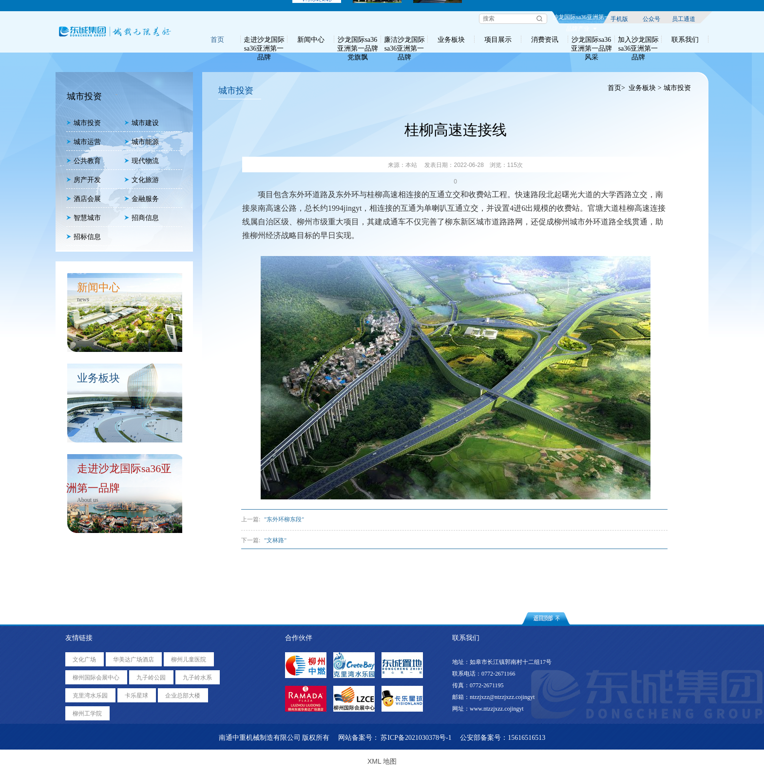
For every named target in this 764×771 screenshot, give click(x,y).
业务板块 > (645, 88)
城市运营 (83, 142)
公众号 (651, 18)
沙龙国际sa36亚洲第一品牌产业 (581, 18)
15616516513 (526, 737)
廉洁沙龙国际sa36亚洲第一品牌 (404, 39)
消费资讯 (544, 39)
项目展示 (498, 39)
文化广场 (84, 659)
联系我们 (685, 39)
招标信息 (83, 236)
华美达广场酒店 (133, 659)
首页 (217, 39)
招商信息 (141, 217)
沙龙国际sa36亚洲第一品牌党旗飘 (357, 39)
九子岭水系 (197, 677)
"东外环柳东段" (284, 519)
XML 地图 (382, 761)
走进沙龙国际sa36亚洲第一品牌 (264, 39)
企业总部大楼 (182, 695)
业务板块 (451, 39)
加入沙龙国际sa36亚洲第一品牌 (638, 39)
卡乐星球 (136, 695)
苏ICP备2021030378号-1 (416, 737)
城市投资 (83, 123)
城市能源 (141, 142)
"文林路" (275, 540)
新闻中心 (311, 39)
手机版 (619, 18)
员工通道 (683, 18)
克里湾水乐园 (90, 695)
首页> (616, 88)
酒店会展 (83, 198)
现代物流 (141, 161)
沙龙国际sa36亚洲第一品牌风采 (591, 39)
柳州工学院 (87, 713)
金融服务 (141, 198)
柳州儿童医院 (188, 659)
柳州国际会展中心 (96, 677)
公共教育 (83, 161)
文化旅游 (141, 180)
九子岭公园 (151, 677)
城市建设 (141, 123)
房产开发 (83, 180)
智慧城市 (83, 217)
